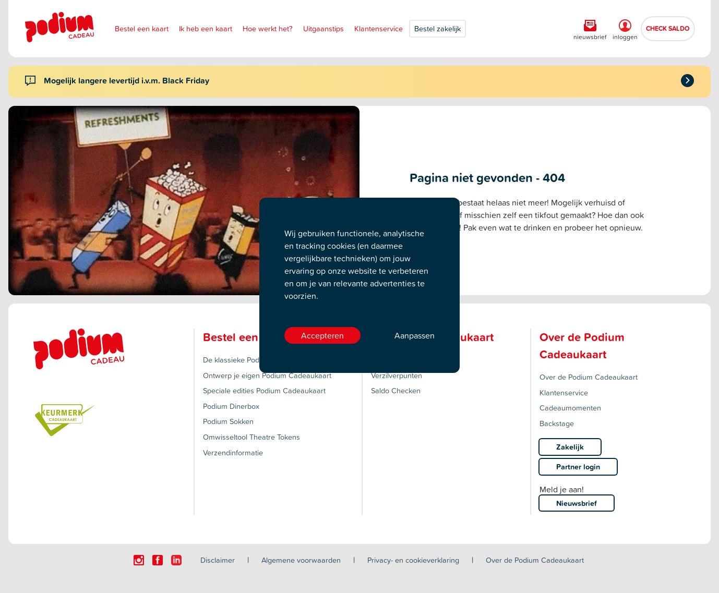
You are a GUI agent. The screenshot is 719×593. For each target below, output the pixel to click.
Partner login (578, 466)
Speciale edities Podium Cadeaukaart (264, 390)
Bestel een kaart (142, 28)
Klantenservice (378, 28)
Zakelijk (570, 446)
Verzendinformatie (233, 452)
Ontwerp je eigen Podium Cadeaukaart (267, 375)
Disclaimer (217, 559)
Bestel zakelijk (437, 28)
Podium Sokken (228, 421)
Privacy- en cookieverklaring (413, 559)
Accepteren (322, 335)
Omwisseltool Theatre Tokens (251, 436)
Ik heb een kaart (205, 28)
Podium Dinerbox (231, 406)
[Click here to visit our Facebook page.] (157, 560)
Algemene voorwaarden (301, 559)
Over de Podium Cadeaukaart (589, 376)
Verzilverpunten (396, 375)
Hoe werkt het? (268, 28)
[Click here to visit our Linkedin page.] (176, 560)
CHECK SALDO (668, 28)
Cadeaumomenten (570, 407)
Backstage (557, 423)
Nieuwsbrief (576, 503)
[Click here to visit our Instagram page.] (139, 560)
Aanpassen (414, 335)
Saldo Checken (396, 390)
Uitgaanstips (323, 28)
